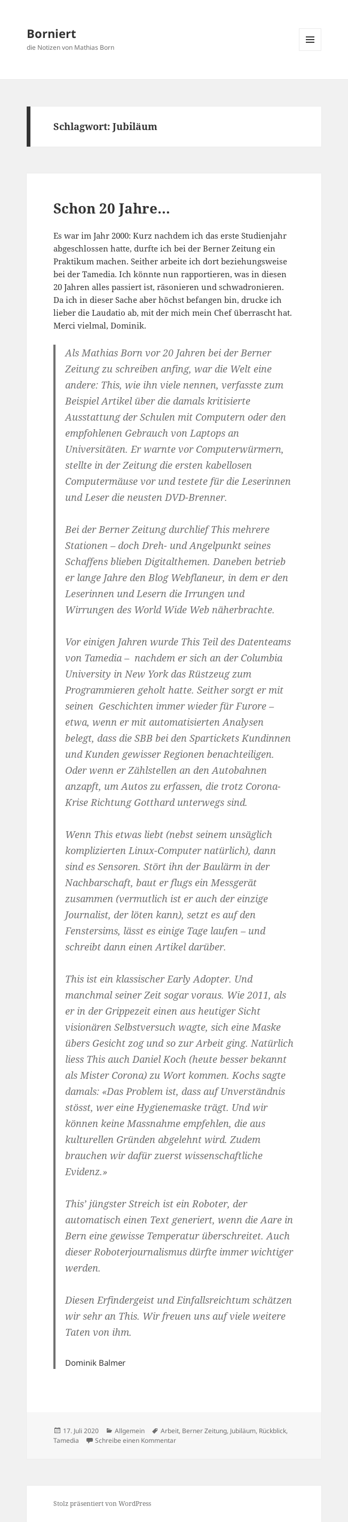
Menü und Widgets (310, 50)
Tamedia (66, 1440)
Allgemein (130, 1430)
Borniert (51, 33)
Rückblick (272, 1430)
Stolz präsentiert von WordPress (102, 1503)
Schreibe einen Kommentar (135, 1440)
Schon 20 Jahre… (111, 208)
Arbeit (170, 1430)
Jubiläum (243, 1430)
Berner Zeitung (204, 1430)
